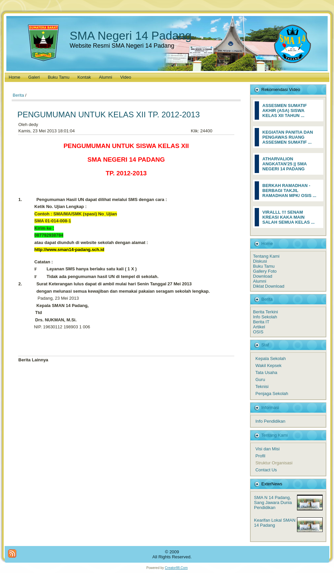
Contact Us (266, 469)
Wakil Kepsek (268, 365)
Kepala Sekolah (270, 358)
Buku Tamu (264, 266)
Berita (18, 95)
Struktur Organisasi (273, 462)
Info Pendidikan (270, 421)
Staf (265, 344)
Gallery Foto (265, 271)
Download (262, 276)
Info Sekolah (265, 316)
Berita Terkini (265, 311)
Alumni (259, 281)
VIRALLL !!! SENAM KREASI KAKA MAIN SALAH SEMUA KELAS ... (288, 217)
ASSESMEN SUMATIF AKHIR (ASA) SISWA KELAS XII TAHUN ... (284, 110)
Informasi (270, 407)
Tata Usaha (266, 372)
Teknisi (262, 386)
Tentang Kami (266, 256)
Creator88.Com (176, 568)
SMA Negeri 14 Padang (131, 35)
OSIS (258, 331)
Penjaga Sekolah (271, 393)
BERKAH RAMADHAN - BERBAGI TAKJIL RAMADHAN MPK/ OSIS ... (289, 190)
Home (267, 243)
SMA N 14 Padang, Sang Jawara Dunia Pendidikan (273, 502)
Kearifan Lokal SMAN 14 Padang (274, 523)
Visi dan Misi (267, 448)
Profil (260, 455)
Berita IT (261, 321)
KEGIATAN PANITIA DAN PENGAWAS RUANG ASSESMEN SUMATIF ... (287, 137)
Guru (260, 379)
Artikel (259, 326)
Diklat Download (268, 286)
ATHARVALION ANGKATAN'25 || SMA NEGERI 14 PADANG (284, 163)
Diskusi (260, 261)
